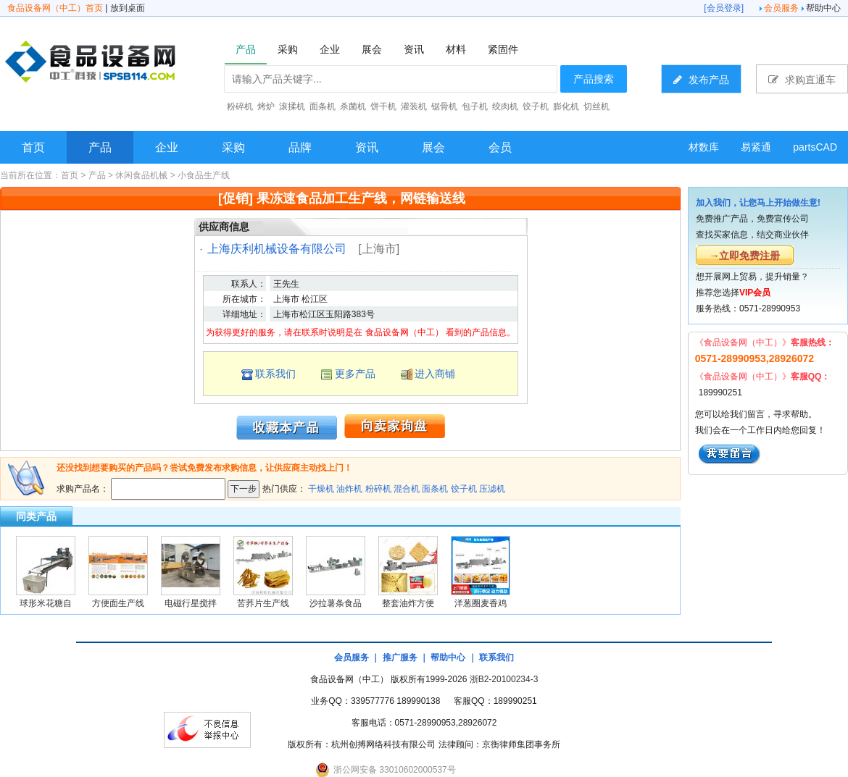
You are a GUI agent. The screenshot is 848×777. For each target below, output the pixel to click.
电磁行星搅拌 (191, 603)
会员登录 (724, 8)
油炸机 (349, 489)
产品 (100, 147)
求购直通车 (802, 79)
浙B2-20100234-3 (504, 679)
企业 (166, 147)
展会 (433, 147)
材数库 (704, 147)
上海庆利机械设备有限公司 (276, 249)
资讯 (366, 147)
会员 (500, 147)
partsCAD (815, 147)
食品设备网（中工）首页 (55, 8)
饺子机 (464, 489)
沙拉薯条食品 (335, 603)
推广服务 (400, 657)
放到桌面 (127, 8)
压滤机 (492, 489)
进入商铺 (435, 373)
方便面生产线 (118, 603)
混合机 (407, 489)
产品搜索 (593, 79)
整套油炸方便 (408, 603)
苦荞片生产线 (263, 603)
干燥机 (321, 489)
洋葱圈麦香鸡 (480, 603)
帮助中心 (823, 8)
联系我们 (275, 373)
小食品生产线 (204, 175)
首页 (33, 147)
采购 (233, 147)
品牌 (300, 147)
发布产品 (701, 79)
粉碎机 (378, 489)
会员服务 (781, 8)
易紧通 (756, 147)
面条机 (435, 489)
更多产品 (355, 373)
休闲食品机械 (141, 175)
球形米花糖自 (46, 603)
